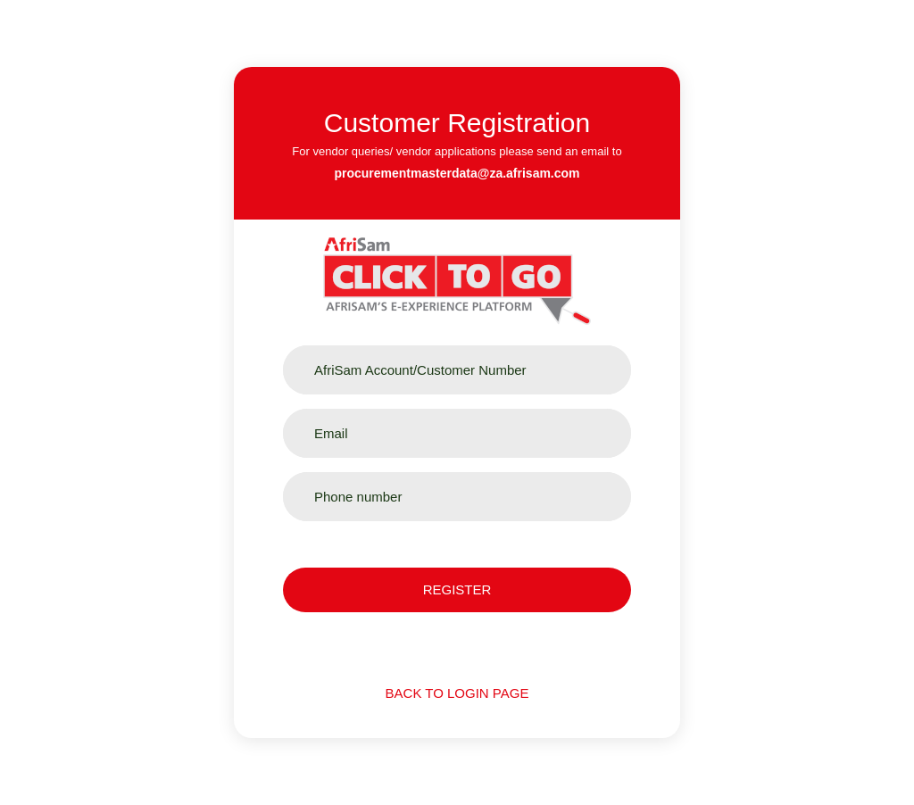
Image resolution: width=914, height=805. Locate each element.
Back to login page (457, 693)
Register (457, 589)
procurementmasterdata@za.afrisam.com (456, 173)
